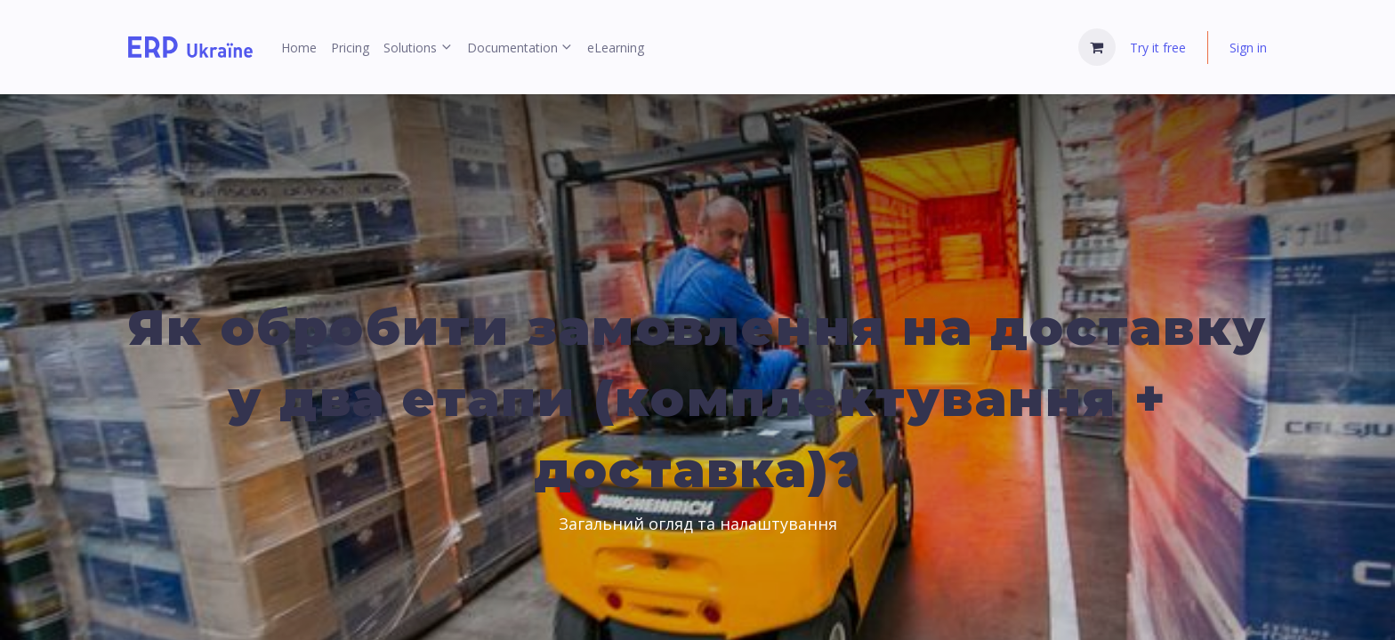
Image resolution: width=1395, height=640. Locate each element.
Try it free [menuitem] (1158, 47)
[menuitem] (299, 47)
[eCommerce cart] (1097, 47)
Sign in (1248, 47)
